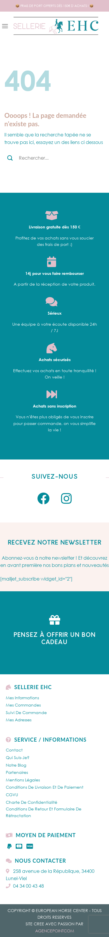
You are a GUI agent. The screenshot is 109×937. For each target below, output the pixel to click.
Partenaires (17, 772)
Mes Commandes (23, 704)
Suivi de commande (26, 712)
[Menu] (4, 26)
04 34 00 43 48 (25, 886)
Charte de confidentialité (31, 802)
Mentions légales (23, 779)
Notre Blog (16, 765)
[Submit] (10, 157)
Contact (14, 749)
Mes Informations (22, 697)
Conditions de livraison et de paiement (44, 787)
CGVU (12, 794)
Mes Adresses (18, 719)
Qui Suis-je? (17, 757)
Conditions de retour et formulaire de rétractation (43, 812)
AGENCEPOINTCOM (54, 930)
